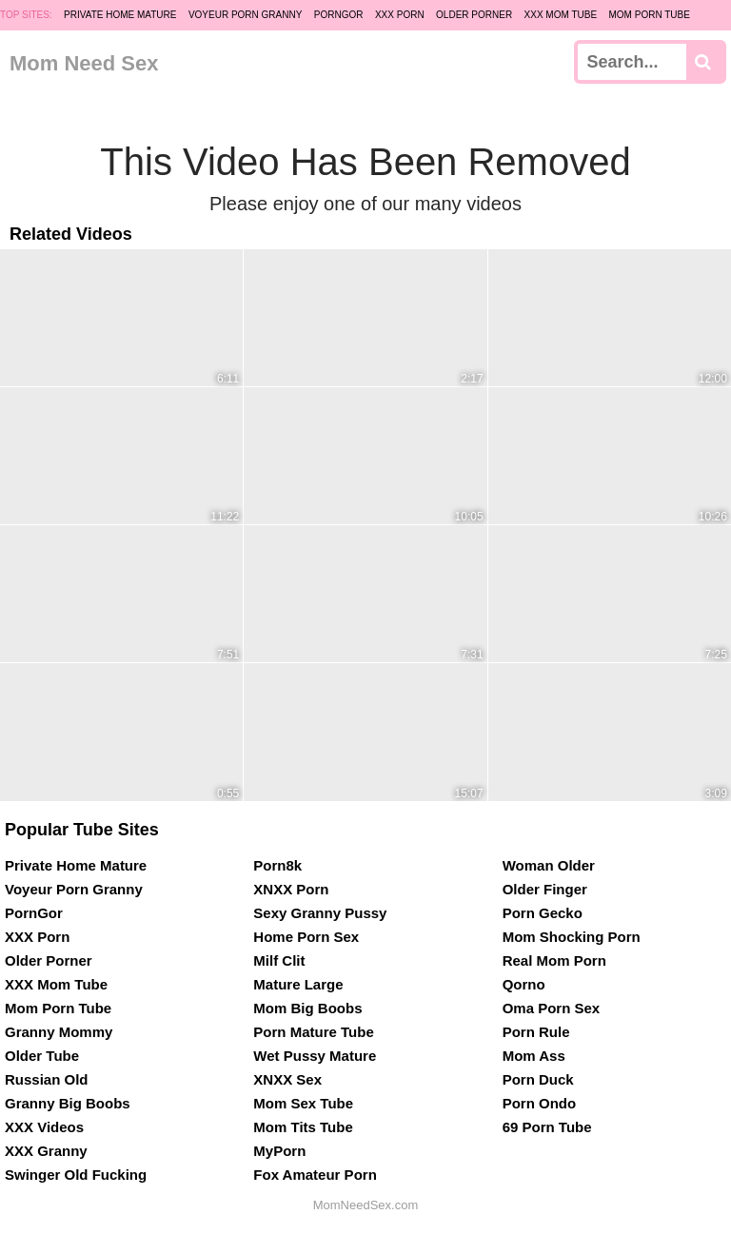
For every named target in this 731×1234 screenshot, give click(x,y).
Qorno (524, 984)
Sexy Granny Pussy (319, 913)
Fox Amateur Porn (314, 1174)
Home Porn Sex (306, 937)
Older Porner (474, 15)
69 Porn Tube (547, 1127)
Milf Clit (279, 960)
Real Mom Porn (554, 960)
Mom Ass (534, 1056)
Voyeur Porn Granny (245, 15)
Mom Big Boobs (307, 1008)
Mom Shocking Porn (572, 937)
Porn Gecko (543, 913)
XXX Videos (44, 1127)
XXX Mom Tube (561, 15)
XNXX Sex (287, 1079)
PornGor (339, 15)
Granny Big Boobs (67, 1103)
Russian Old (47, 1079)
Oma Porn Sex (552, 1008)
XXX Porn (400, 15)
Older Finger (545, 889)
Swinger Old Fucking (76, 1174)
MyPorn (279, 1151)
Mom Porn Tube (649, 15)
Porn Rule (536, 1032)
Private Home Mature (120, 15)
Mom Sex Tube (303, 1103)
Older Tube (42, 1056)
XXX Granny (46, 1151)
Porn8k (277, 865)
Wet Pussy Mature (314, 1056)
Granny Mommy (58, 1032)
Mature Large (298, 984)
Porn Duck (538, 1079)
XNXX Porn (290, 889)
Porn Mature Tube (313, 1032)
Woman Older (549, 865)
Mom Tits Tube (302, 1127)
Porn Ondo (540, 1103)
